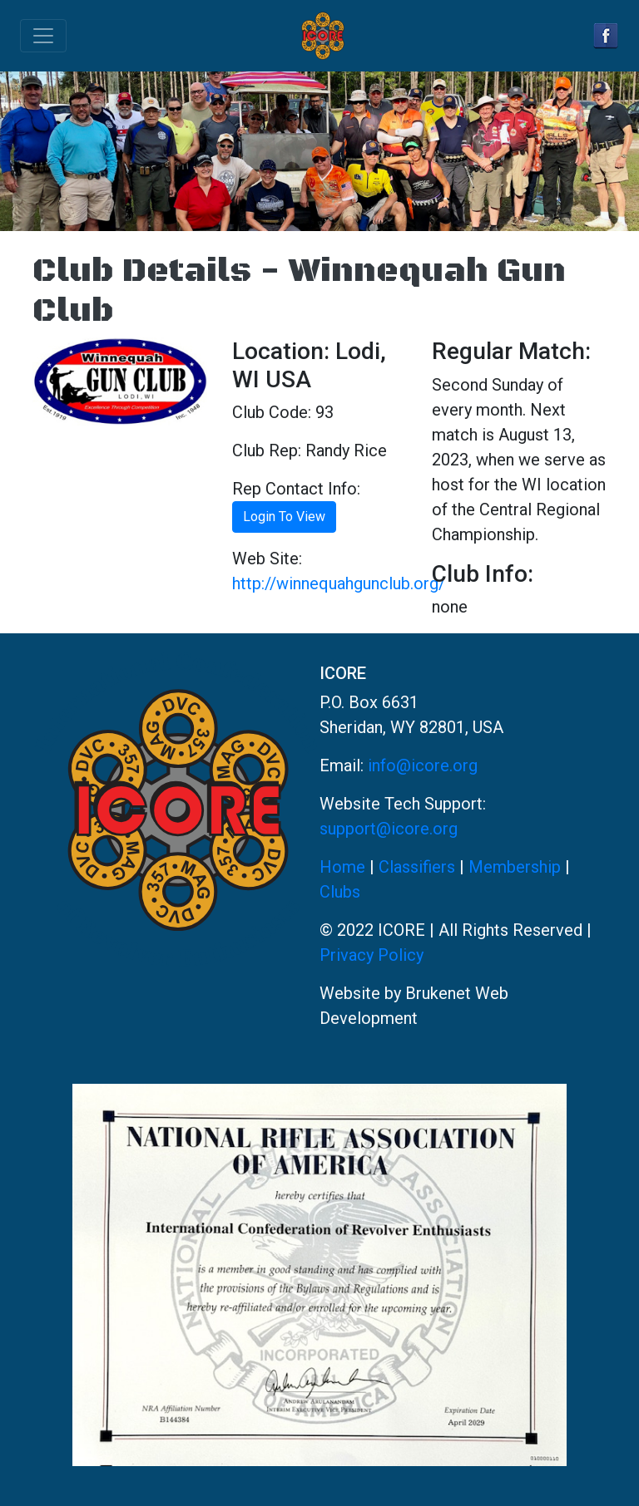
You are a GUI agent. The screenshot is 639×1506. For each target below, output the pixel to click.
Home (342, 867)
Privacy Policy (372, 955)
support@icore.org (389, 829)
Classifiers (417, 867)
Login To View (284, 516)
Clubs (340, 892)
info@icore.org (423, 765)
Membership (514, 867)
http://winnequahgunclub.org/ (338, 583)
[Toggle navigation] (43, 35)
